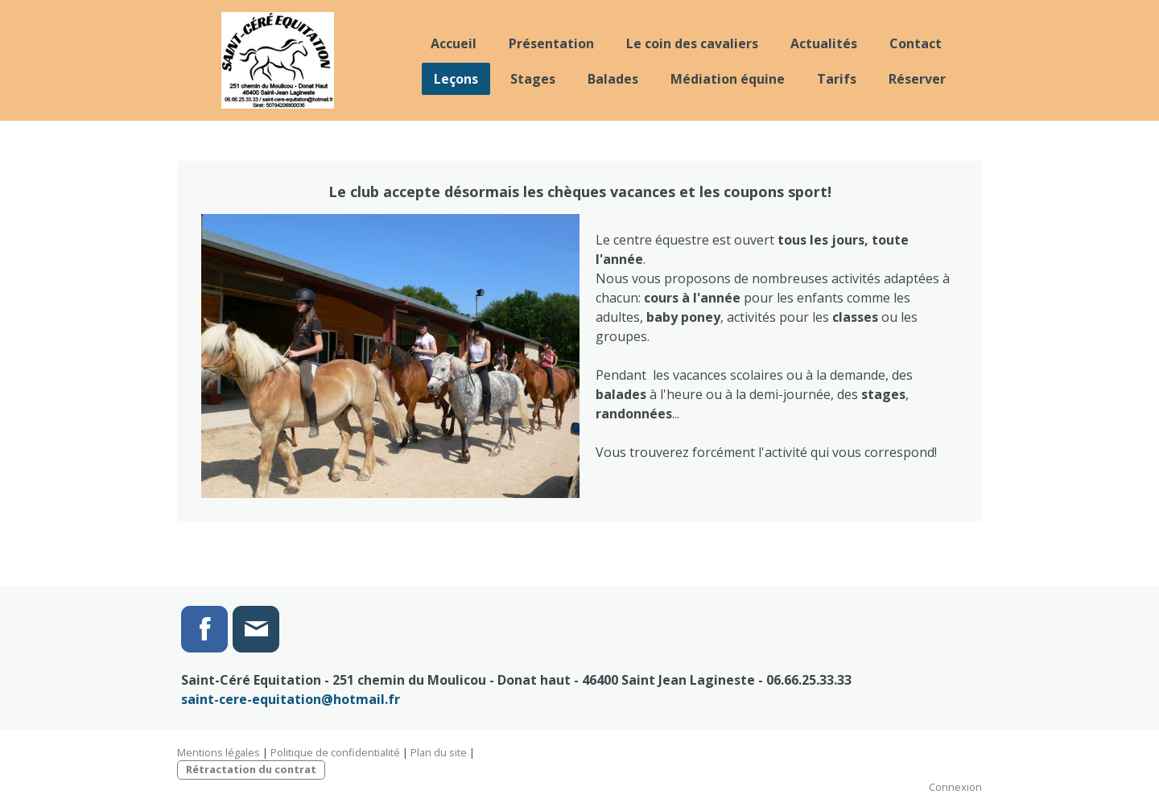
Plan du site (438, 752)
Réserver (917, 79)
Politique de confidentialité (335, 752)
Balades (613, 79)
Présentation (551, 43)
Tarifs (836, 79)
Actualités (823, 43)
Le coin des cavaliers (692, 43)
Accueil (453, 43)
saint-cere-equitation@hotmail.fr (290, 699)
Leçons (456, 79)
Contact (915, 43)
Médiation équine (727, 79)
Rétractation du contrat (251, 769)
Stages (532, 79)
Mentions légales (218, 752)
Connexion (955, 787)
